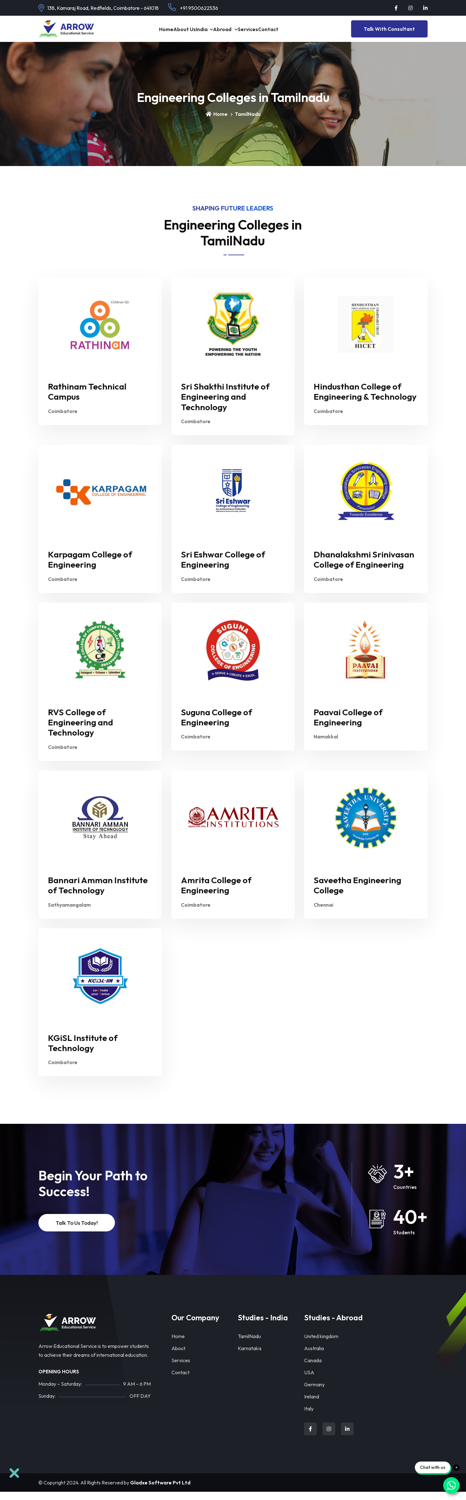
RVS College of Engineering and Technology (80, 730)
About (178, 1356)
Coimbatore (62, 419)
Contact (180, 1380)
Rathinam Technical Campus (87, 399)
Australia (314, 1356)
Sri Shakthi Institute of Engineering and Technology (225, 405)
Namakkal (326, 745)
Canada (313, 1368)
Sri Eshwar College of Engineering (223, 567)
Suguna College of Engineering (216, 725)
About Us (169, 33)
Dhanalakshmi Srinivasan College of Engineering (364, 567)
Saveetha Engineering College (357, 893)
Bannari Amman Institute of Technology (98, 893)
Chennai (323, 913)
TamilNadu (249, 1344)
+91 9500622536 (193, 7)
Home (141, 33)
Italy (309, 1417)
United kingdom (321, 1344)
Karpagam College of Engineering (90, 567)
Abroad (227, 33)
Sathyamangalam (69, 913)
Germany (314, 1393)
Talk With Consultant (389, 33)
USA (309, 1380)
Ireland (311, 1405)
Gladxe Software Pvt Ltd (160, 1491)
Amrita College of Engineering (216, 893)
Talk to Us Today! (77, 1231)
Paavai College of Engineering (348, 725)
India (196, 33)
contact (293, 33)
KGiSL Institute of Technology (82, 1051)
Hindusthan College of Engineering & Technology (365, 399)
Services (262, 33)
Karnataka (249, 1356)
